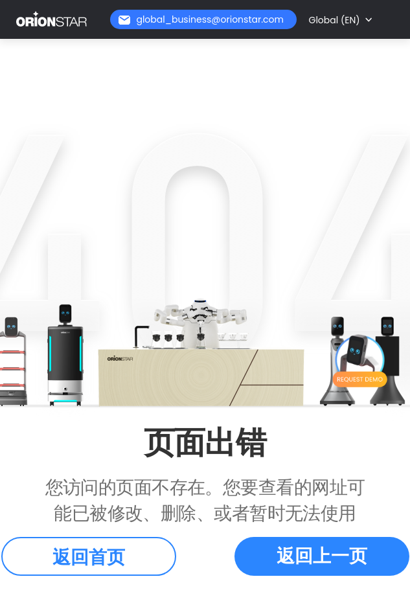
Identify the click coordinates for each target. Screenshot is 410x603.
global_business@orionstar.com (210, 19)
